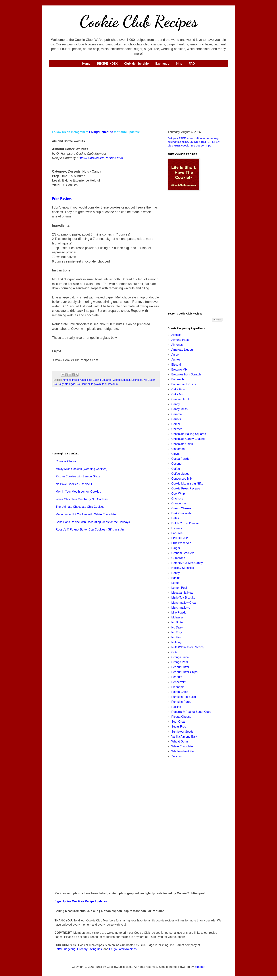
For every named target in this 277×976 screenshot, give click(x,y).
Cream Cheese (181, 508)
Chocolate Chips (182, 443)
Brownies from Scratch (186, 374)
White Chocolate (182, 746)
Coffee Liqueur (121, 379)
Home (86, 63)
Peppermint (178, 682)
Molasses (177, 617)
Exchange (162, 63)
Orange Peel (179, 662)
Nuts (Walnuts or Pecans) (103, 384)
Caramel (176, 414)
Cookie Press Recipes (185, 488)
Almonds (177, 344)
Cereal (175, 424)
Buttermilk (177, 379)
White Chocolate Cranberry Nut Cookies (82, 499)
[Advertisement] (138, 98)
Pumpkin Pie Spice (183, 696)
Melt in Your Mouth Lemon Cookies (78, 491)
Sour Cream (179, 721)
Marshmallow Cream (184, 602)
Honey (175, 572)
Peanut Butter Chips (184, 672)
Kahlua (175, 577)
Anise (175, 354)
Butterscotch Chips (183, 384)
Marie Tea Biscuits (183, 597)
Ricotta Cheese (181, 716)
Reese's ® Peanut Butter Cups (191, 711)
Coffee (175, 468)
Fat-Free (176, 533)
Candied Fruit (180, 399)
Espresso (136, 379)
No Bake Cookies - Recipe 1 (74, 484)
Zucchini (176, 756)
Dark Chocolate (181, 513)
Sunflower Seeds (182, 731)
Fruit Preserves (181, 543)
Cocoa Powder (181, 458)
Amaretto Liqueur (182, 349)
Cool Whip (178, 493)
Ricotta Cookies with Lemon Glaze (78, 476)
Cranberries (179, 503)
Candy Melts (179, 409)
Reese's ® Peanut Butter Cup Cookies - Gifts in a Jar (90, 529)
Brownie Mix (179, 369)
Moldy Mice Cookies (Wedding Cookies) (81, 468)
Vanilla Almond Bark (184, 736)
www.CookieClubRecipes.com (101, 158)
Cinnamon (178, 448)
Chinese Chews (66, 461)
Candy (175, 404)
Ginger (175, 548)
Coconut (176, 463)
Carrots (176, 419)
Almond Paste (71, 379)
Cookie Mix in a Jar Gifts (187, 483)
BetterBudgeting (65, 949)
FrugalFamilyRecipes (122, 949)
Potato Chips (179, 691)
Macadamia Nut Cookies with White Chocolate (86, 514)
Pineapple (177, 686)
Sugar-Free (178, 726)
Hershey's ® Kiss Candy (187, 562)
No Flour (81, 384)
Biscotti (176, 364)
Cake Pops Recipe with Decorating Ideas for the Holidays (93, 522)
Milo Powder (179, 612)
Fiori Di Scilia (179, 538)
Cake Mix (177, 394)
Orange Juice (180, 657)
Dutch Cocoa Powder (185, 523)
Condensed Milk (181, 478)
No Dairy (58, 384)
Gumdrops (178, 558)
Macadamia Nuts (182, 592)
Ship (179, 63)
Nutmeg (176, 642)
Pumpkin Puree (181, 701)
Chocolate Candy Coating (188, 438)
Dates (175, 518)
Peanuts (176, 676)
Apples (175, 359)
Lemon (175, 582)
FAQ (192, 63)
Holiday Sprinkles (182, 567)
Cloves (175, 453)
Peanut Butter (180, 667)
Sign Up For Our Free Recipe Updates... (82, 901)
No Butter (149, 379)
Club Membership (136, 63)
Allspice (176, 334)
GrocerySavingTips (89, 949)
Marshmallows (180, 607)
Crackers (177, 498)
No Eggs (70, 384)
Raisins (176, 706)
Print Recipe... (62, 198)
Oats (174, 652)
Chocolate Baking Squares (95, 379)
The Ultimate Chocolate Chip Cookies (80, 506)
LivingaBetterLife (101, 132)
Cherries (176, 429)
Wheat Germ (179, 741)
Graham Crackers (182, 553)
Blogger (199, 966)
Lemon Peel (179, 587)
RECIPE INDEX (107, 63)
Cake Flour (178, 389)
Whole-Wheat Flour (184, 751)
